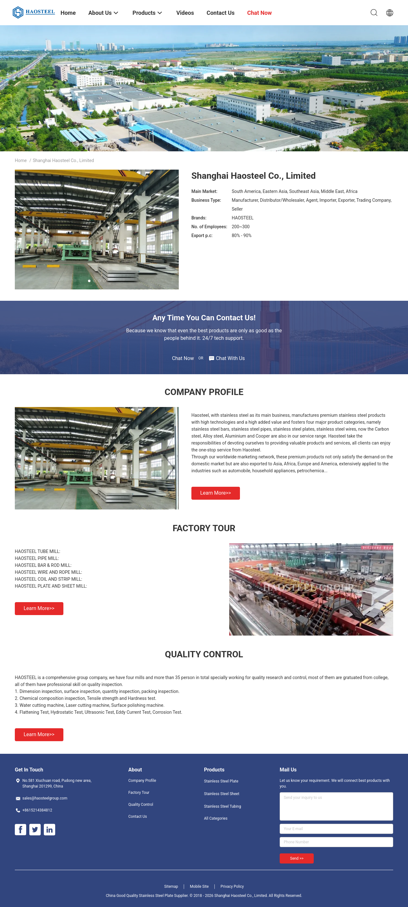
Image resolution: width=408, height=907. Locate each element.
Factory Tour (138, 792)
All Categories (215, 818)
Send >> (296, 858)
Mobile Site (199, 886)
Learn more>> (215, 493)
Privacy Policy (232, 886)
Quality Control (140, 804)
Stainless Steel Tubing (222, 806)
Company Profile (142, 780)
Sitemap (171, 886)
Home (21, 160)
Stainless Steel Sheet (221, 794)
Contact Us (137, 816)
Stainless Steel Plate (221, 781)
